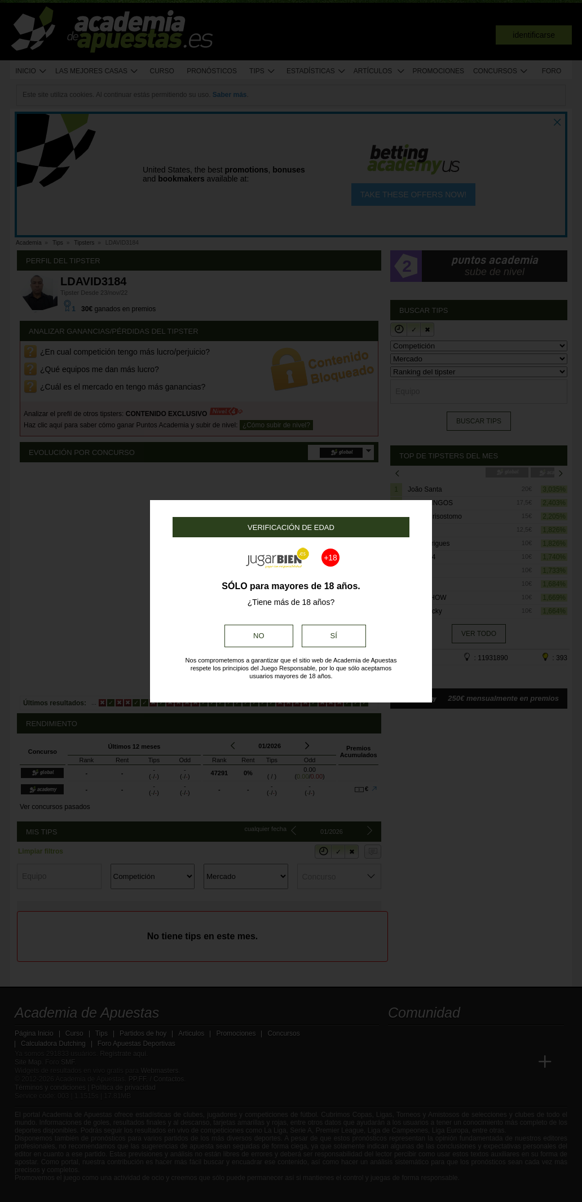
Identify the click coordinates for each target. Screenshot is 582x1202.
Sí (333, 635)
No (258, 635)
